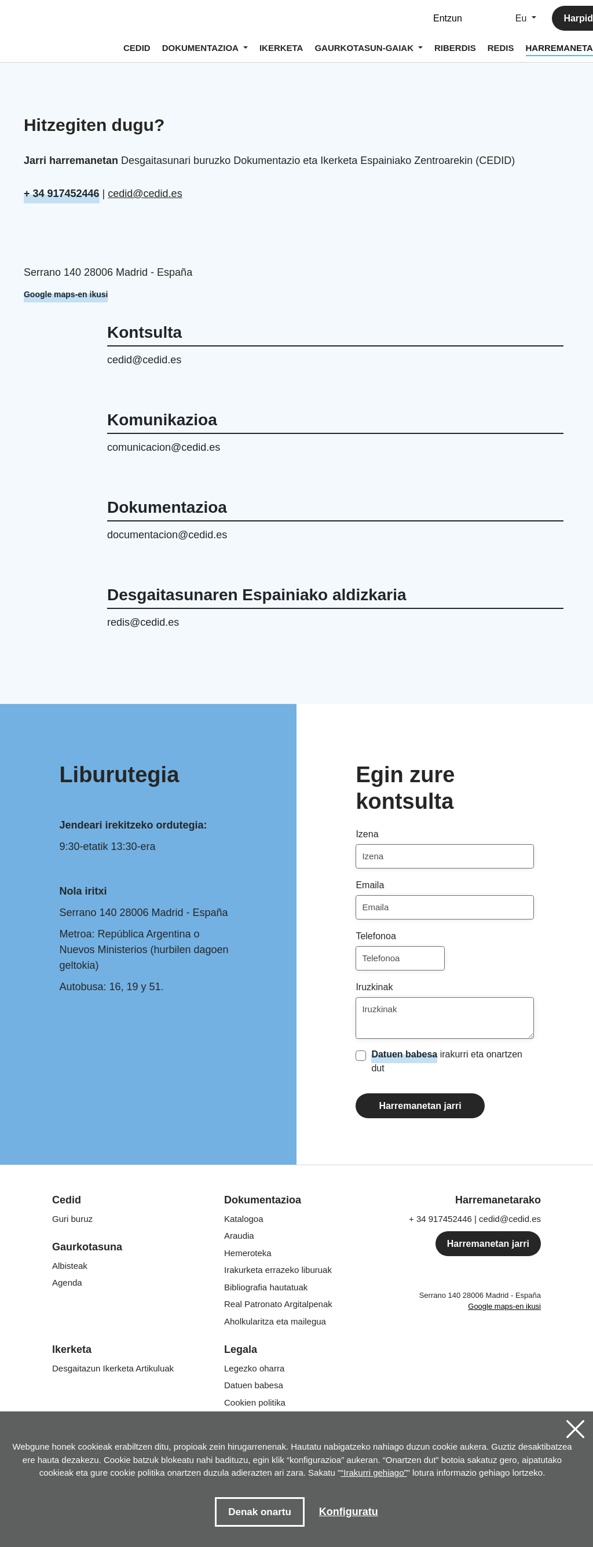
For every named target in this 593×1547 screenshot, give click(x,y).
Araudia (239, 1235)
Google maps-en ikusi (66, 294)
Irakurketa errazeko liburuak (278, 1270)
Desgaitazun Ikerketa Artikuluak (113, 1368)
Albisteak (69, 1266)
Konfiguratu (348, 1511)
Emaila (370, 885)
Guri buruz (72, 1219)
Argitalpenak (278, 1304)
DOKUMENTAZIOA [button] (201, 48)
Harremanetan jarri (420, 1106)
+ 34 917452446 (62, 193)
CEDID (137, 48)
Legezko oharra (254, 1368)
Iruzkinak (374, 987)
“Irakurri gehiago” (374, 1472)
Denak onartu (259, 1511)
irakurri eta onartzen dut (446, 1060)
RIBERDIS (455, 48)
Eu (522, 18)
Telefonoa (376, 936)
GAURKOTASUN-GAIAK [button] (365, 48)
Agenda (67, 1282)
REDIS (501, 48)
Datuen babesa (404, 1054)
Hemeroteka (248, 1253)
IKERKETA (281, 48)
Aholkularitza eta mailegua (275, 1321)
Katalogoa (243, 1219)
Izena (367, 834)
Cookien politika (254, 1402)
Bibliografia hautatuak (266, 1287)
